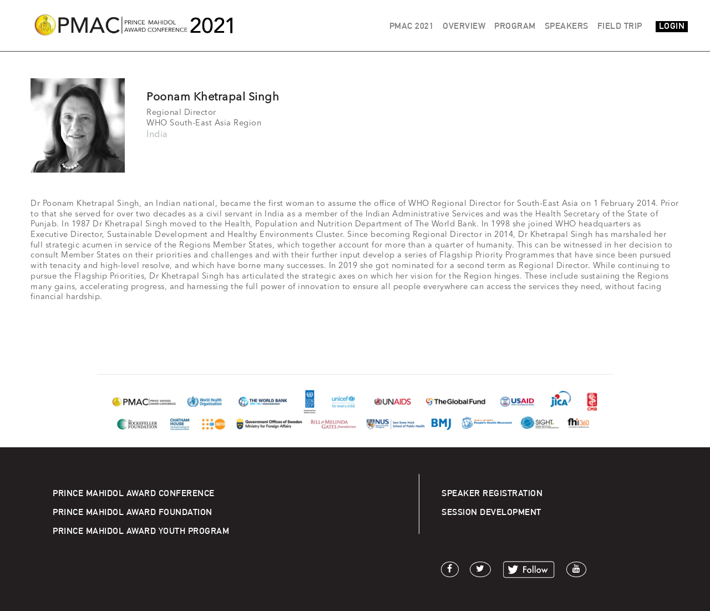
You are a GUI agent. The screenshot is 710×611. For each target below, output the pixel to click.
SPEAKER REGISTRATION (492, 493)
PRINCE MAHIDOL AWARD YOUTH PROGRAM (141, 531)
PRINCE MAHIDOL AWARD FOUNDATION (132, 512)
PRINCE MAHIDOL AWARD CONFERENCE (134, 493)
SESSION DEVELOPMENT (491, 512)
